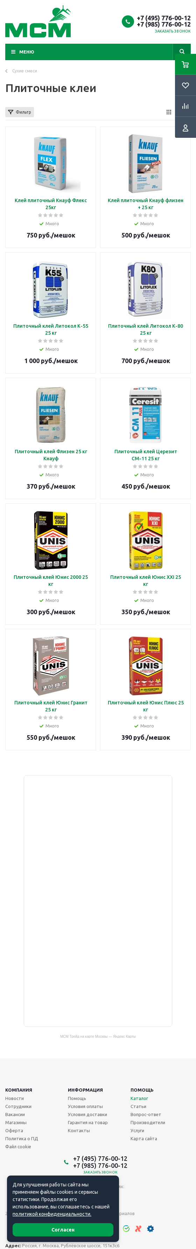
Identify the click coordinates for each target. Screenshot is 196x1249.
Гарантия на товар (88, 1122)
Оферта (14, 1130)
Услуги (137, 1130)
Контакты (79, 1130)
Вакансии (15, 1114)
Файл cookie (18, 1146)
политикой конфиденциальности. (52, 1214)
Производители (148, 1122)
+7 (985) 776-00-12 (164, 24)
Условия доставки (87, 1114)
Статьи (138, 1106)
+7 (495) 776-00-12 (164, 18)
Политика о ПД (21, 1138)
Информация (85, 1089)
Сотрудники (18, 1106)
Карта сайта (144, 1138)
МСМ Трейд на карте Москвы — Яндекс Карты (98, 1036)
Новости (14, 1098)
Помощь (142, 1089)
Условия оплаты (85, 1106)
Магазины (16, 1122)
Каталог (139, 1098)
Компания (18, 1089)
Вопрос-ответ (146, 1114)
